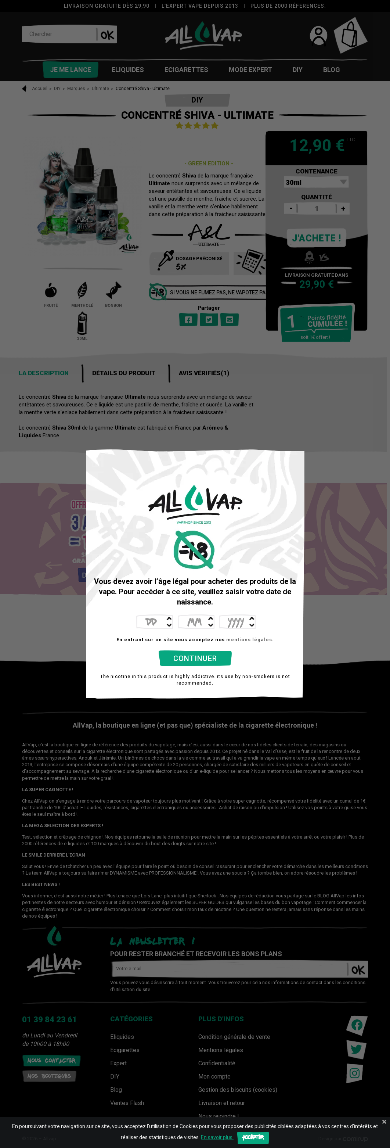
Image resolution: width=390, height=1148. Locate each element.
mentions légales (249, 639)
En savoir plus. (217, 1137)
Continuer (195, 658)
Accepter (253, 1138)
